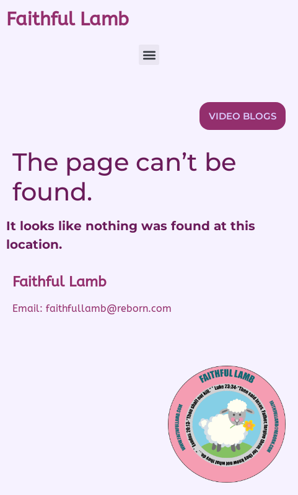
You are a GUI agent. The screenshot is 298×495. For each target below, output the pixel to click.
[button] (149, 55)
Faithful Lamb (67, 19)
